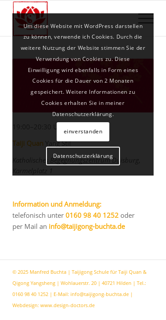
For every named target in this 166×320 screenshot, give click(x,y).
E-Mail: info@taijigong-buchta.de (91, 294)
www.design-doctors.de (67, 305)
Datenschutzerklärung (83, 156)
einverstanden (83, 131)
